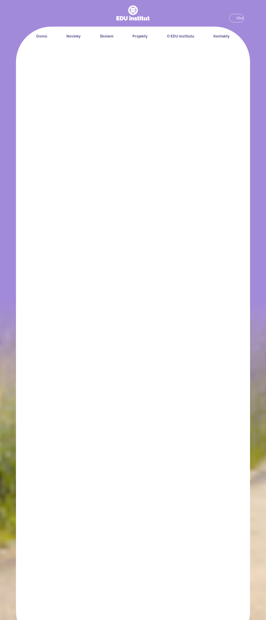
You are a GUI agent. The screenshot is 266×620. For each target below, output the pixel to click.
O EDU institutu (180, 36)
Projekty (140, 36)
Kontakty (221, 36)
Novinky (73, 36)
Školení (106, 36)
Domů (41, 36)
